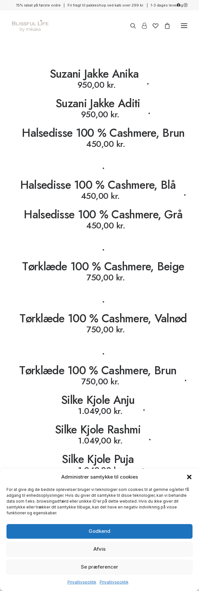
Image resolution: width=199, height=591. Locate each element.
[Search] (130, 26)
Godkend (99, 531)
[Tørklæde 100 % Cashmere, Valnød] (99, 335)
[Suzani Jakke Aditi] (99, 108)
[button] (189, 477)
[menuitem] (178, 5)
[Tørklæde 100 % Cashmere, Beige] (99, 283)
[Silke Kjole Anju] (99, 405)
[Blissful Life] (30, 25)
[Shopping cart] (164, 26)
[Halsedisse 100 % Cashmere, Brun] (99, 149)
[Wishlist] (152, 26)
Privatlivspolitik (82, 582)
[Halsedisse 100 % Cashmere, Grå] (99, 231)
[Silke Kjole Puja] (100, 464)
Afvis (99, 549)
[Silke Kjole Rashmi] (99, 434)
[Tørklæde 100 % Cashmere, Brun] (99, 375)
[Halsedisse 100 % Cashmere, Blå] (99, 190)
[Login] (141, 26)
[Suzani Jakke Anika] (99, 79)
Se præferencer (99, 567)
